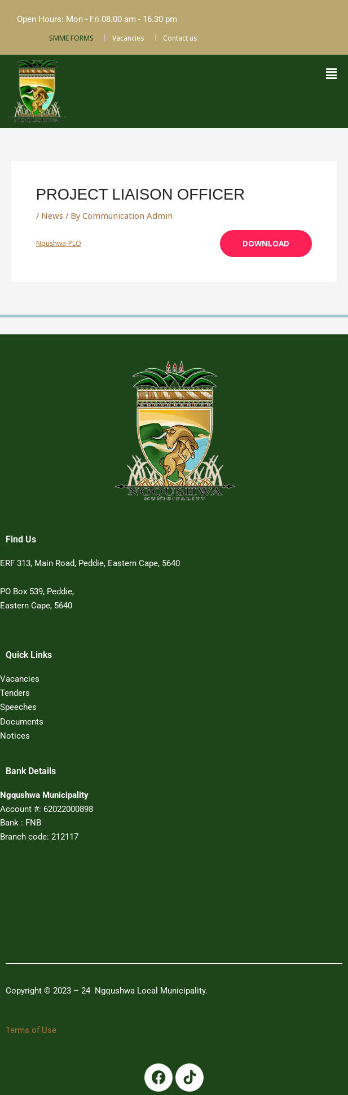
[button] (331, 74)
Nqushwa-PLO (58, 243)
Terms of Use (31, 1028)
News (51, 215)
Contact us (180, 38)
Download (266, 243)
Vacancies (128, 38)
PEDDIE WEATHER (160, 904)
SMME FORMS (71, 38)
